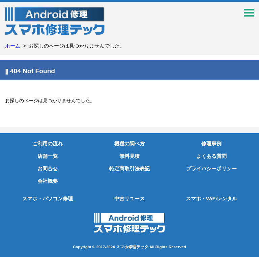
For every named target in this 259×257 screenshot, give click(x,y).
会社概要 (47, 181)
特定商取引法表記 (129, 168)
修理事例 (211, 143)
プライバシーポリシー (211, 168)
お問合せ (47, 168)
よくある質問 (211, 156)
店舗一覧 (47, 156)
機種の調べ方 (129, 143)
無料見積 (129, 156)
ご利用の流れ (47, 143)
